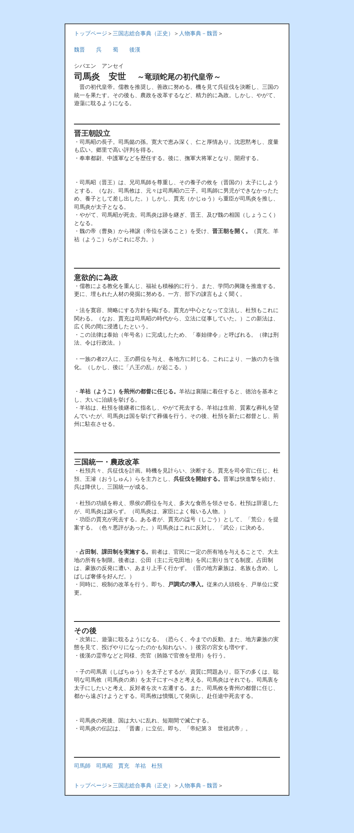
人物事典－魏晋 (198, 33)
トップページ (90, 33)
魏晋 (79, 50)
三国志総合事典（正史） (143, 33)
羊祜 (140, 766)
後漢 (134, 50)
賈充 (123, 766)
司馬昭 (104, 766)
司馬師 (82, 766)
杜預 (156, 766)
